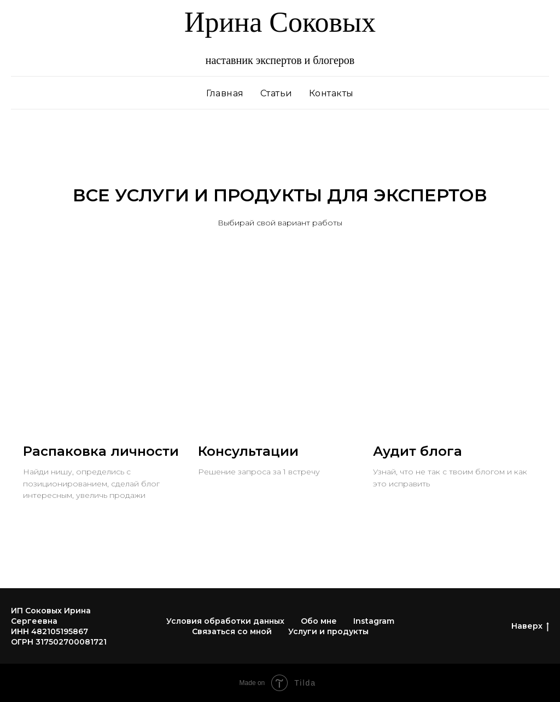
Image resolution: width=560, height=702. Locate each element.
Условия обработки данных (225, 621)
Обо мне (319, 621)
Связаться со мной (232, 631)
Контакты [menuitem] (331, 93)
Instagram (373, 621)
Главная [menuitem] (225, 93)
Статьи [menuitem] (276, 93)
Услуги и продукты (328, 631)
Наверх (530, 626)
